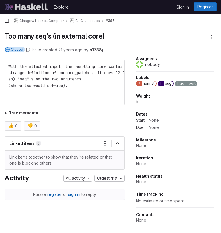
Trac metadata (23, 112)
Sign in (183, 7)
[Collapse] (117, 143)
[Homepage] (26, 6)
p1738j (96, 49)
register (54, 194)
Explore (61, 7)
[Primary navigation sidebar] (6, 20)
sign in (74, 194)
